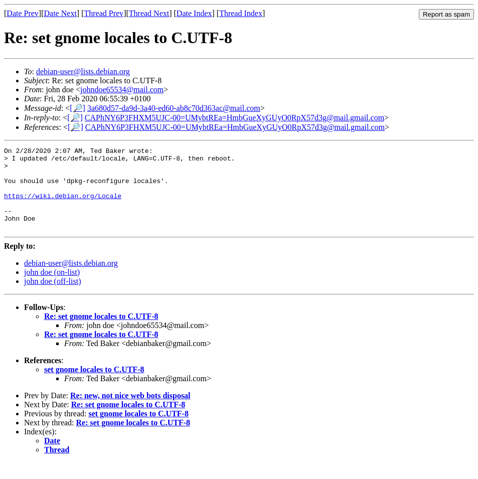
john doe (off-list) (52, 297)
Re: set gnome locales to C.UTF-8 (101, 333)
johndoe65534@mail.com (122, 89)
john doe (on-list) (52, 288)
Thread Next (149, 13)
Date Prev (23, 13)
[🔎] (77, 108)
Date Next (60, 13)
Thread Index (240, 13)
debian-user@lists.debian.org (83, 71)
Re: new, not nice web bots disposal (130, 412)
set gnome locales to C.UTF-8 (94, 386)
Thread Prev (103, 13)
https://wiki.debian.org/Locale (62, 206)
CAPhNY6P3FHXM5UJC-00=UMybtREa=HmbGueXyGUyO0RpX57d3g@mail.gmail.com (234, 117)
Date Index (194, 13)
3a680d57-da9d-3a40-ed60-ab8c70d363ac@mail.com (173, 108)
